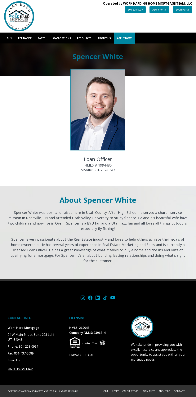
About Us (104, 38)
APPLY (115, 391)
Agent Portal (159, 9)
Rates (42, 38)
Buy (9, 38)
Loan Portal (182, 9)
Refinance (25, 38)
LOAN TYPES (148, 391)
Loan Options (61, 38)
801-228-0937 (135, 9)
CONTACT (179, 391)
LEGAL (89, 355)
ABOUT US (164, 391)
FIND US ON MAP (20, 369)
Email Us (14, 360)
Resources (84, 38)
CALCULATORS (130, 391)
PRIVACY (75, 355)
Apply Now (124, 38)
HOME (105, 391)
